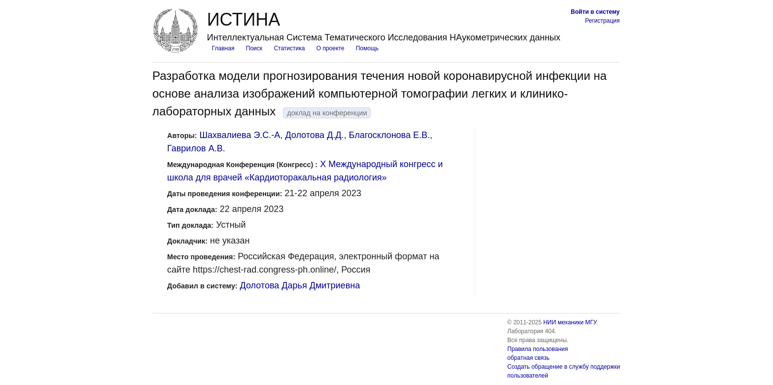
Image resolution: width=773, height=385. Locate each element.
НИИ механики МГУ (570, 322)
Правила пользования (537, 349)
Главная (223, 48)
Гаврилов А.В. (196, 148)
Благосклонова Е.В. (389, 135)
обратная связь (528, 357)
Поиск (254, 48)
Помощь (367, 48)
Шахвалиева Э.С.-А (240, 135)
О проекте (330, 48)
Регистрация (602, 20)
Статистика (289, 48)
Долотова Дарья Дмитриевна (300, 285)
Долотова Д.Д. (314, 135)
